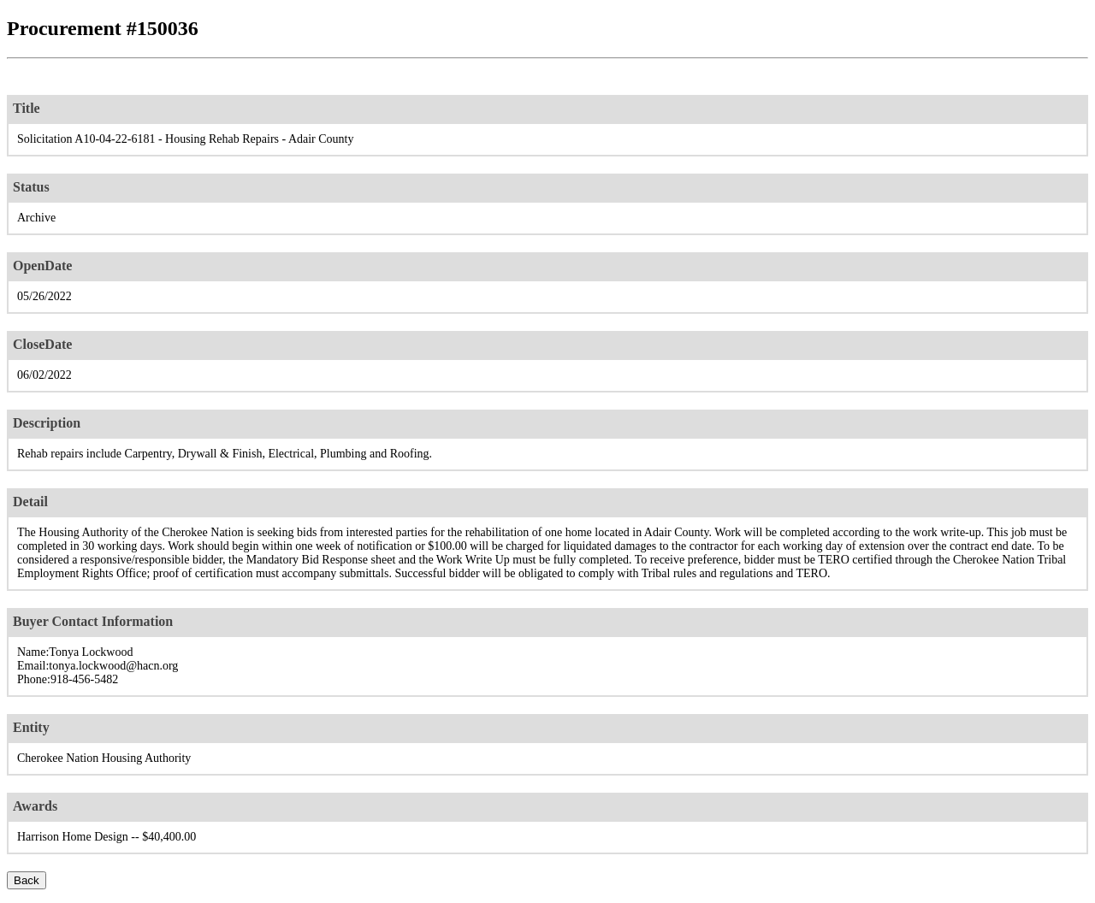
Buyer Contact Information (93, 621)
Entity (31, 727)
